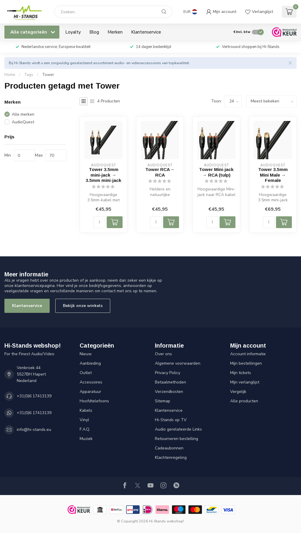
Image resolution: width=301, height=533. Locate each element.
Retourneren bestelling (176, 438)
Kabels (86, 410)
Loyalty (73, 32)
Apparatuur (90, 391)
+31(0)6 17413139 (34, 396)
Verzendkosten (169, 391)
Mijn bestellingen (246, 363)
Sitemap (162, 401)
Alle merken (23, 114)
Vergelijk (238, 391)
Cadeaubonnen (169, 448)
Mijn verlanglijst (244, 382)
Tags (28, 74)
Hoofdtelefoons (94, 401)
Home (9, 74)
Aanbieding (90, 363)
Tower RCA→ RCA (159, 172)
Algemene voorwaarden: (178, 363)
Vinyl (84, 420)
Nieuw (86, 354)
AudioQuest (23, 122)
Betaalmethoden (170, 382)
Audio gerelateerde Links (178, 429)
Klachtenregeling (171, 457)
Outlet (86, 373)
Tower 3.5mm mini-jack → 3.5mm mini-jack (103, 175)
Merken (115, 32)
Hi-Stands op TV (171, 420)
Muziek (86, 438)
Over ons (163, 354)
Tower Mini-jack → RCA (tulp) (216, 172)
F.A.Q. (85, 429)
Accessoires (91, 382)
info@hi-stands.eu (34, 429)
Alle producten (244, 401)
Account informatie (248, 354)
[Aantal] (99, 222)
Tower (48, 74)
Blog (94, 32)
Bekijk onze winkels (83, 305)
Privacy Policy (167, 373)
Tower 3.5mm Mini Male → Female (273, 175)
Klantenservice (146, 32)
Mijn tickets (240, 373)
